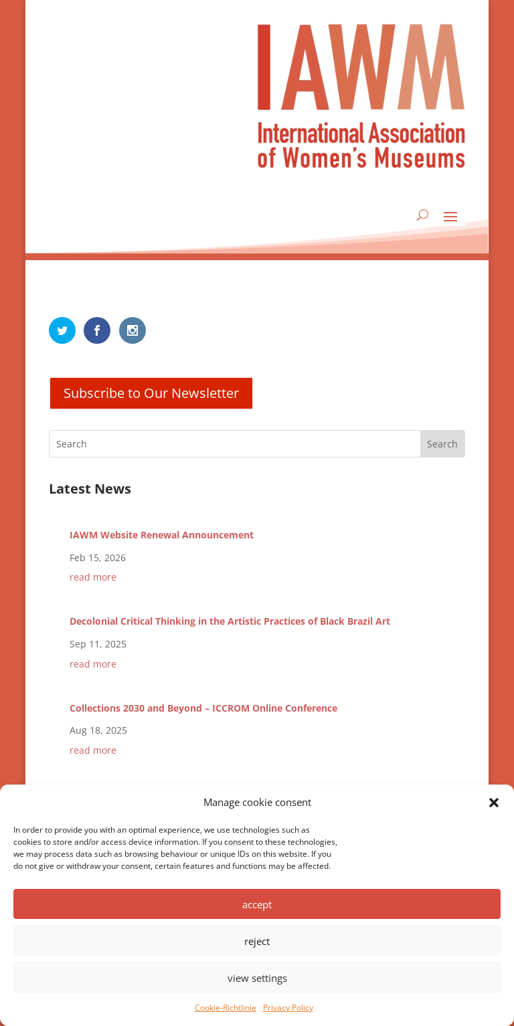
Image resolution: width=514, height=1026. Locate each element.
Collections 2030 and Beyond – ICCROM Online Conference (203, 708)
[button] (494, 802)
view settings (257, 978)
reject (257, 941)
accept (257, 904)
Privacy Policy (288, 1007)
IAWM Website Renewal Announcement (162, 534)
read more (93, 577)
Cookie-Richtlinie (225, 1007)
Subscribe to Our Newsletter (151, 393)
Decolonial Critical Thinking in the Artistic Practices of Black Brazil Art (230, 621)
